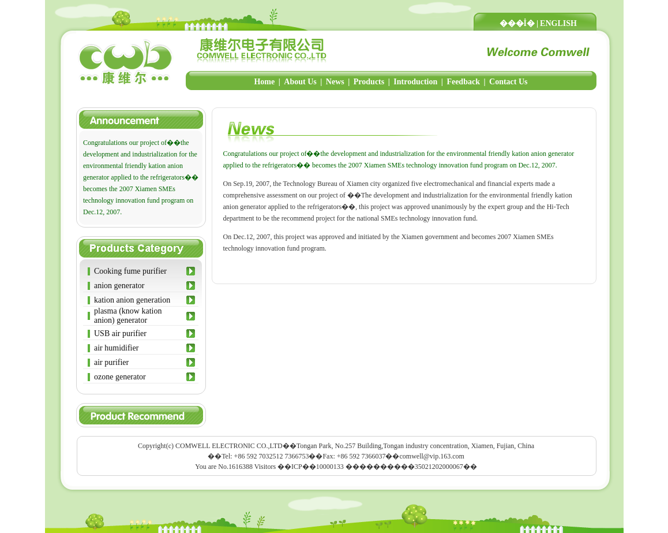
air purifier (111, 362)
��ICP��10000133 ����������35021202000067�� (377, 467)
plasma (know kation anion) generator (128, 316)
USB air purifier (120, 333)
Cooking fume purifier (130, 271)
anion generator (119, 285)
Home (264, 81)
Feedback (463, 81)
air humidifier (116, 348)
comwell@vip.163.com (431, 456)
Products (369, 81)
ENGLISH (558, 23)
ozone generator (120, 376)
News (335, 81)
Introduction (415, 81)
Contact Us (508, 81)
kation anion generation (132, 300)
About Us (300, 81)
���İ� (517, 23)
